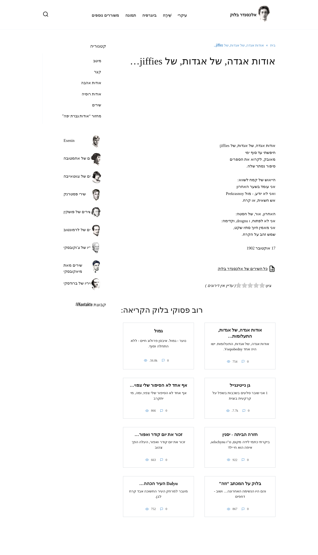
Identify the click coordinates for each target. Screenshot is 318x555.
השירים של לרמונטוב (81, 229)
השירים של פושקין (79, 212)
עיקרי (182, 15)
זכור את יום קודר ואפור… (159, 434)
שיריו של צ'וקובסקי (79, 247)
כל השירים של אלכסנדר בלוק (243, 268)
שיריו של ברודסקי (78, 283)
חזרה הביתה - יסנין (240, 434)
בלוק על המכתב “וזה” (240, 483)
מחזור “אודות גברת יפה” (81, 116)
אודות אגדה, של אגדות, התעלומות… (240, 333)
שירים (96, 105)
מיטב (97, 61)
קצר (97, 72)
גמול (158, 330)
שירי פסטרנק (75, 194)
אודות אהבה (91, 83)
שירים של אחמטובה (80, 158)
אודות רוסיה (91, 94)
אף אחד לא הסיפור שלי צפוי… (158, 385)
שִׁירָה (167, 15)
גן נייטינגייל (240, 385)
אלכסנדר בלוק (243, 14)
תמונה (130, 15)
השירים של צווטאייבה (81, 176)
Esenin (69, 140)
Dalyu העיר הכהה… (158, 483)
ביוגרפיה (149, 15)
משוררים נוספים (105, 15)
